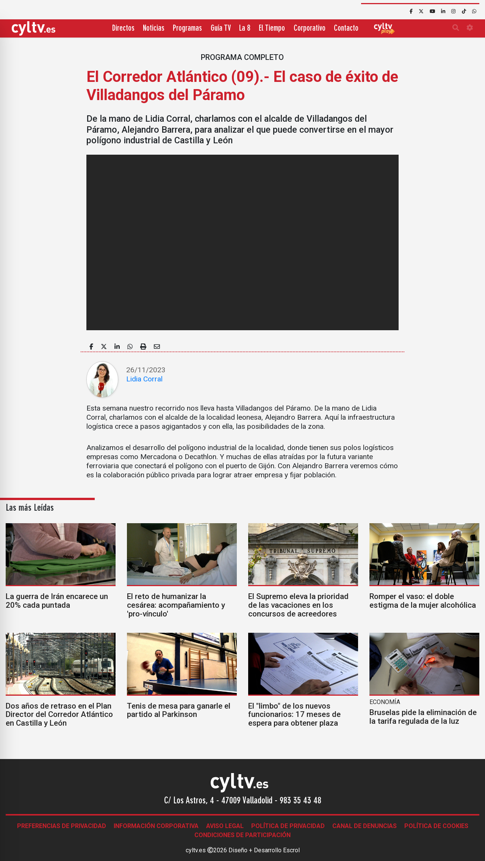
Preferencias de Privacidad (61, 826)
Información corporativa (156, 826)
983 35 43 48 (300, 801)
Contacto (346, 29)
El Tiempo (272, 29)
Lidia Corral (144, 379)
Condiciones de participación (242, 835)
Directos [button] (123, 29)
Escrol (291, 850)
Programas (187, 29)
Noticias (153, 29)
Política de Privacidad (288, 826)
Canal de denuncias (364, 826)
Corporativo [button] (309, 29)
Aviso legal (225, 826)
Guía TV (221, 29)
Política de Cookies (436, 826)
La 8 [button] (244, 29)
